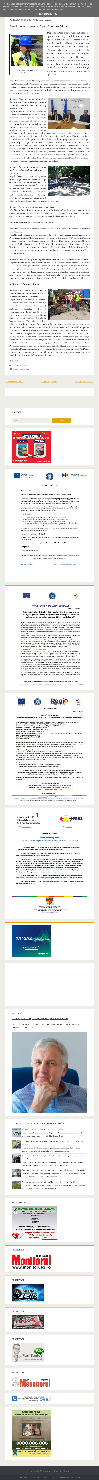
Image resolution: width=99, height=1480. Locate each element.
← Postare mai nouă (17, 406)
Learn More (45, 14)
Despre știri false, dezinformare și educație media (42, 1021)
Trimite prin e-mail (22, 394)
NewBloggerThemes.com (69, 1477)
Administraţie (23, 391)
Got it (57, 14)
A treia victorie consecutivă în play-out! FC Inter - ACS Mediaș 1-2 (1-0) (50, 1182)
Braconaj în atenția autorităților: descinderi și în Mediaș (44, 1127)
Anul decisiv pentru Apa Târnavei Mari (40, 26)
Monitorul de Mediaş (59, 1471)
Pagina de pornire (49, 406)
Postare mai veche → (82, 406)
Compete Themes (35, 1477)
